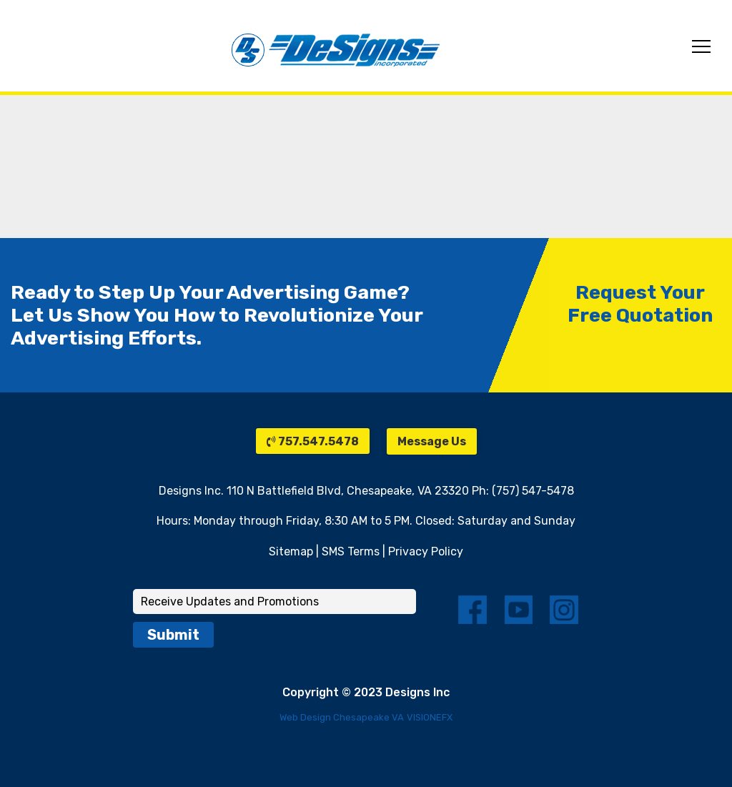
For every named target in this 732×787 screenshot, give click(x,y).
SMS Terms (351, 551)
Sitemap (291, 551)
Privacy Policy (425, 551)
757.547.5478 (313, 441)
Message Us (431, 441)
